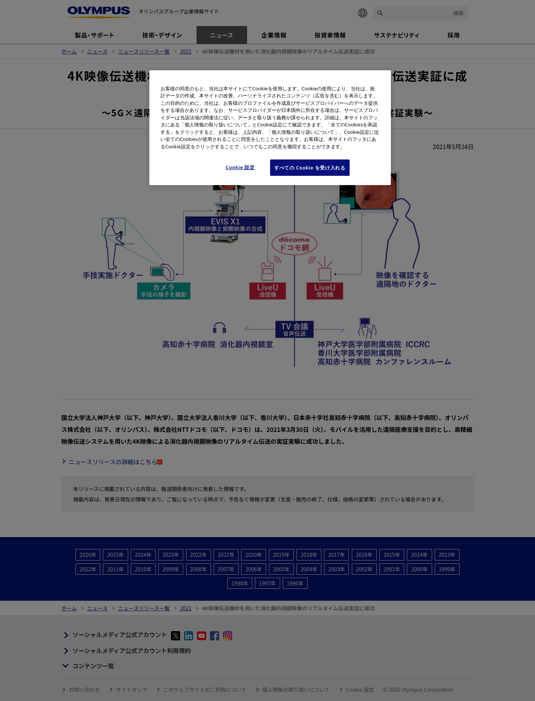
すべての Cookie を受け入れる (310, 167)
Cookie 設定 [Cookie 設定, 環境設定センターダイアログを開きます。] (240, 167)
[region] (270, 127)
